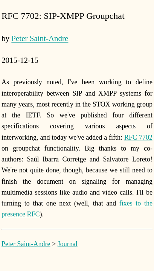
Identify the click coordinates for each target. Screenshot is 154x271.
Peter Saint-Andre (39, 38)
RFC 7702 (138, 137)
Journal (68, 244)
